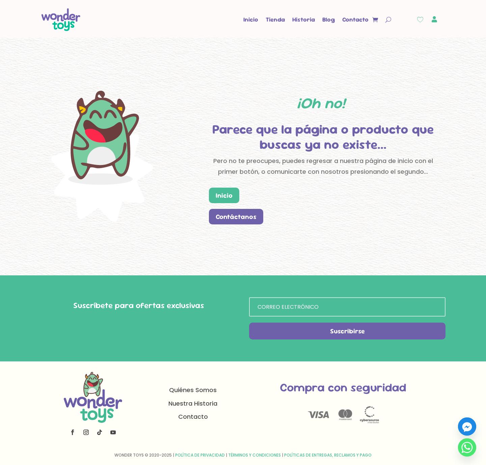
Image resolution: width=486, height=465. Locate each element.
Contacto (355, 19)
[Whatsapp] (467, 447)
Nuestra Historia (192, 403)
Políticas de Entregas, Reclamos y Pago (328, 455)
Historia (303, 19)
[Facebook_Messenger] (467, 426)
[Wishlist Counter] (420, 20)
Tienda (275, 19)
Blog (328, 19)
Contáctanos (236, 216)
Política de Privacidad (200, 455)
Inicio (250, 19)
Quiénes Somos (193, 390)
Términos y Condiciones (254, 455)
